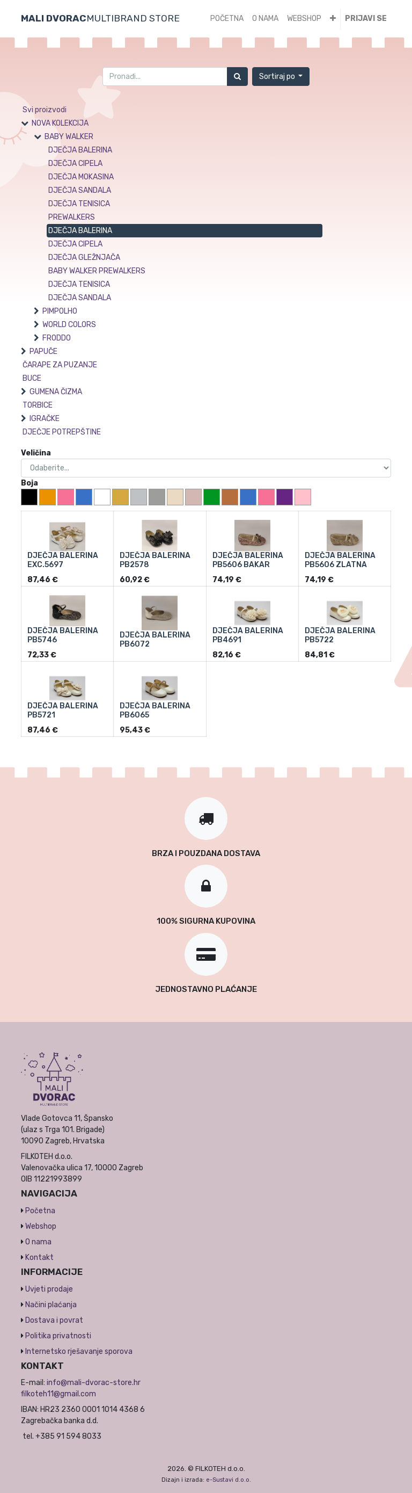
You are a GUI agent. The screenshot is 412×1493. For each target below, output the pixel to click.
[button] (333, 18)
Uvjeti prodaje (49, 1289)
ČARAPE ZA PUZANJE (60, 364)
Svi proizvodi (45, 109)
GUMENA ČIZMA (56, 391)
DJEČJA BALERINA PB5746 (62, 635)
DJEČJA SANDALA (79, 190)
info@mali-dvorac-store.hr (94, 1382)
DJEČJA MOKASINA (81, 177)
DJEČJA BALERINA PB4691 (247, 635)
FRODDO (56, 338)
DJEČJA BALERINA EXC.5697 (62, 560)
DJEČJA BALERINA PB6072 (155, 639)
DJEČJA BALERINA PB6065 (155, 710)
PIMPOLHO (59, 311)
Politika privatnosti (58, 1335)
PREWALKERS (71, 217)
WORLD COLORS (69, 324)
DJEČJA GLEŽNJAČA (84, 257)
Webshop (40, 1226)
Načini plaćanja (51, 1304)
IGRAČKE (45, 418)
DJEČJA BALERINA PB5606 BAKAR (247, 560)
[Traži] (237, 76)
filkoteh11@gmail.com (58, 1393)
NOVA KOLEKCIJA (60, 123)
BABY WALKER (69, 136)
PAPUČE (43, 351)
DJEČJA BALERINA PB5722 (340, 635)
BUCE (32, 378)
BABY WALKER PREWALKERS (96, 271)
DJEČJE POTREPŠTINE (62, 432)
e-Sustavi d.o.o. (228, 1479)
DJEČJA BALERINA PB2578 (155, 560)
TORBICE (38, 405)
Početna (40, 1210)
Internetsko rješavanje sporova (79, 1351)
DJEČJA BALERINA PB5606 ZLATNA (340, 560)
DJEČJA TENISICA (79, 203)
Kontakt (39, 1257)
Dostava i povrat (54, 1320)
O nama (38, 1241)
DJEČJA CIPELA (75, 163)
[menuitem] (227, 18)
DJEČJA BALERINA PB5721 (62, 710)
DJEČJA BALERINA (80, 150)
